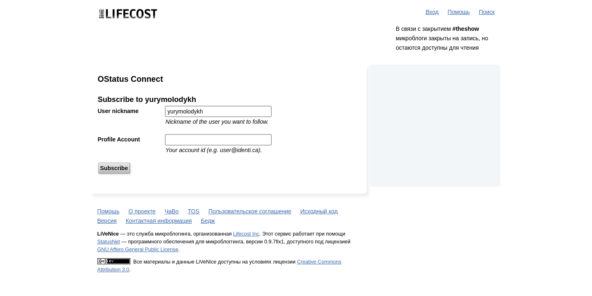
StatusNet (108, 242)
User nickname (118, 111)
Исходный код (319, 211)
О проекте (141, 211)
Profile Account (119, 139)
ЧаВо (171, 211)
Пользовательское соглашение (249, 211)
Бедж (208, 220)
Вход (432, 12)
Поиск (487, 12)
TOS (194, 211)
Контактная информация (159, 220)
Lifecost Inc (246, 234)
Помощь (459, 12)
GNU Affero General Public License (137, 249)
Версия (107, 220)
